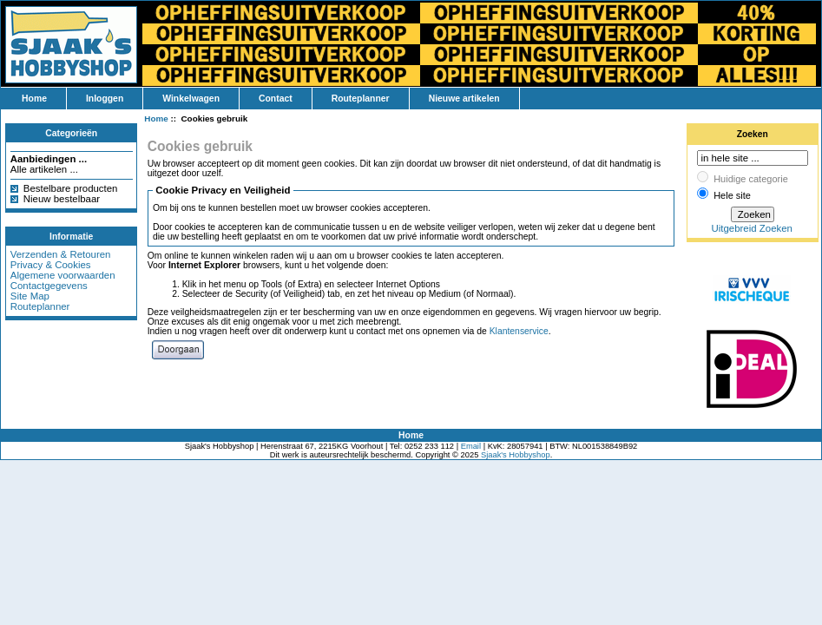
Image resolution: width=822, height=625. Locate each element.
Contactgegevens (49, 285)
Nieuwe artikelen (464, 98)
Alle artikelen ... (44, 169)
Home (34, 98)
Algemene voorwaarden (62, 275)
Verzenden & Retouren (60, 254)
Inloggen (104, 98)
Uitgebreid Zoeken (752, 228)
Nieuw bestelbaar (61, 199)
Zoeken (752, 134)
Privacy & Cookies (50, 265)
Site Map (29, 296)
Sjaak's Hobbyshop (515, 455)
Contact (276, 98)
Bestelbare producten (70, 188)
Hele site (732, 195)
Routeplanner (361, 98)
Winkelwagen (191, 98)
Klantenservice (519, 331)
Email (471, 446)
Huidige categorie (750, 179)
